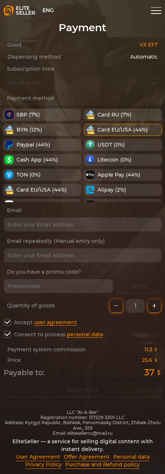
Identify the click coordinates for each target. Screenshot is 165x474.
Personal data (131, 456)
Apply (139, 286)
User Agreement (38, 456)
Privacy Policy (43, 464)
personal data (85, 334)
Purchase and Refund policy (102, 464)
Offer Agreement (87, 456)
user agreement (55, 322)
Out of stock (82, 390)
